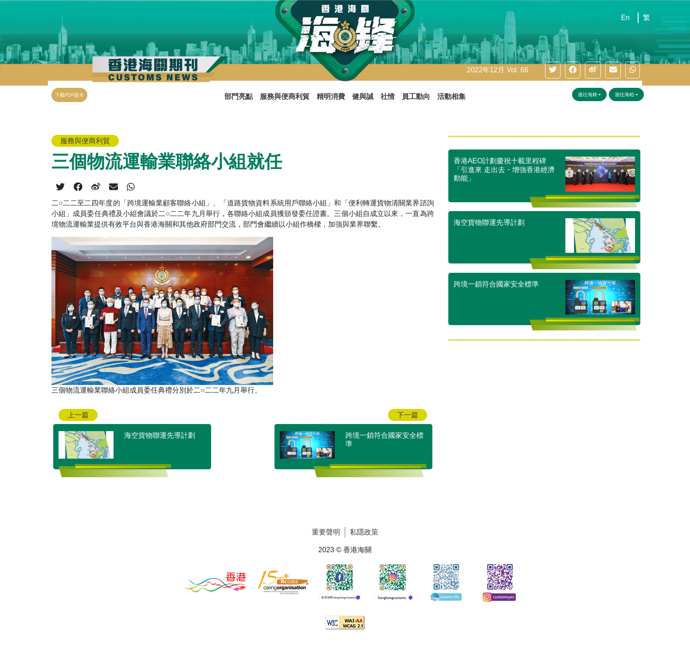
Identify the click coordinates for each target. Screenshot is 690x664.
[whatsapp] (632, 70)
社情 (387, 96)
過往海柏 (624, 94)
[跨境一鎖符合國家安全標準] (353, 439)
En (625, 17)
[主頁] (336, 43)
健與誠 (362, 96)
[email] (613, 70)
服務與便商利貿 (285, 96)
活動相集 (451, 96)
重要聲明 (326, 532)
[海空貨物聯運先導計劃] (132, 439)
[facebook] (572, 70)
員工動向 (416, 96)
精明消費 (331, 96)
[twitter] (553, 70)
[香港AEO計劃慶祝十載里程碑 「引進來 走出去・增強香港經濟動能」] (544, 175)
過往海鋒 (587, 94)
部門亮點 (238, 96)
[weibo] (592, 70)
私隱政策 (364, 532)
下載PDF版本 (69, 95)
